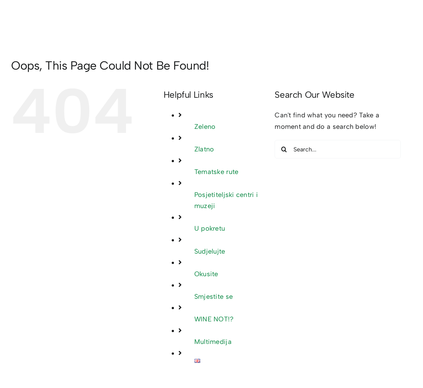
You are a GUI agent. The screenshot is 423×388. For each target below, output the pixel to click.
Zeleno (205, 127)
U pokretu (209, 228)
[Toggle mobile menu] (408, 21)
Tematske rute (216, 172)
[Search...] (338, 149)
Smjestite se (213, 296)
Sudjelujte (209, 251)
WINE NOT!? (214, 319)
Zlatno (204, 149)
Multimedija (213, 342)
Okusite (206, 274)
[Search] (284, 149)
